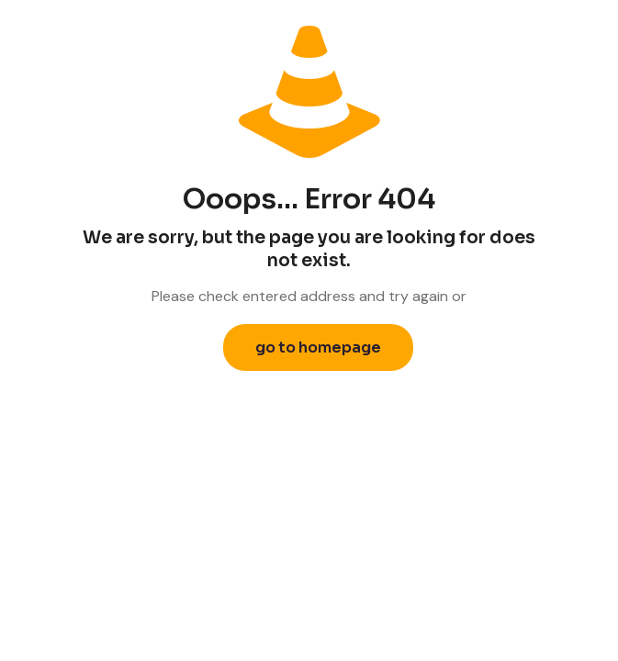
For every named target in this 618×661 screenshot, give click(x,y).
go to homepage (318, 347)
